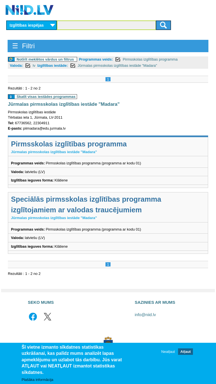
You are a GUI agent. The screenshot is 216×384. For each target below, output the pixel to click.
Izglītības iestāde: (52, 65)
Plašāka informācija (37, 380)
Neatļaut (168, 352)
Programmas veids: (96, 59)
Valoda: (16, 65)
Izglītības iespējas (27, 25)
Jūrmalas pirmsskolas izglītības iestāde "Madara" (117, 65)
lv (34, 65)
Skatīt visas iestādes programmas (46, 97)
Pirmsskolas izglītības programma (150, 59)
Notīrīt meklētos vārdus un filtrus (45, 59)
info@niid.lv (145, 314)
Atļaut (185, 352)
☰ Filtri (23, 46)
